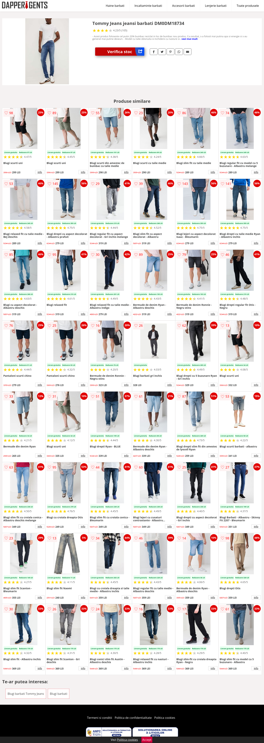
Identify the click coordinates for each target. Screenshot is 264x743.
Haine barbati (115, 6)
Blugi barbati (58, 694)
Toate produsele (248, 6)
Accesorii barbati (183, 6)
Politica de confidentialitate (133, 718)
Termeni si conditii (99, 718)
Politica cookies (164, 718)
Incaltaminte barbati (148, 6)
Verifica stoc (125, 51)
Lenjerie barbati (216, 6)
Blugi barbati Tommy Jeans (26, 694)
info (40, 172)
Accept (146, 740)
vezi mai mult (190, 38)
